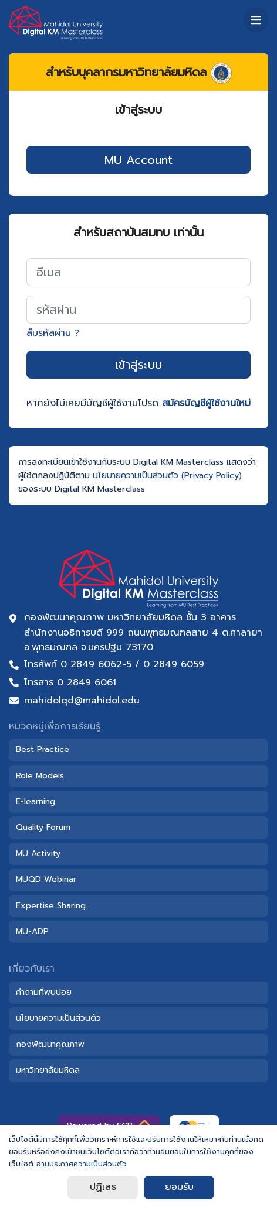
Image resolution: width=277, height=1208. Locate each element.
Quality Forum (43, 827)
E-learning (35, 801)
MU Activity (38, 853)
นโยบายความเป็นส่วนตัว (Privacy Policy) (167, 475)
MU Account (138, 160)
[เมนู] (256, 20)
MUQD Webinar (46, 879)
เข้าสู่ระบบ (138, 364)
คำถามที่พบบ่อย (44, 992)
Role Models (40, 776)
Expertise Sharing (51, 906)
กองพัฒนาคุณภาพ (50, 1044)
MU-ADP (32, 931)
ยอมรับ (179, 1187)
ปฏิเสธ (103, 1187)
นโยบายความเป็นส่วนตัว (58, 1018)
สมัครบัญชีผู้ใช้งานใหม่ (206, 403)
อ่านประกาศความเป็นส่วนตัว (81, 1163)
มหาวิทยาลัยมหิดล (48, 1070)
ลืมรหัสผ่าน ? (53, 333)
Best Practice (42, 749)
